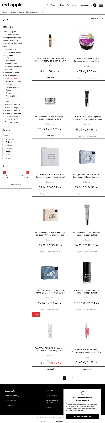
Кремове (9, 84)
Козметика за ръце (12, 107)
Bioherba (7, 142)
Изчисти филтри (16, 184)
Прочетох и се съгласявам (82, 417)
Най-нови (94, 18)
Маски (8, 93)
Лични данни (10, 404)
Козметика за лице (32, 12)
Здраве (5, 46)
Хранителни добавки (10, 34)
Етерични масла (11, 122)
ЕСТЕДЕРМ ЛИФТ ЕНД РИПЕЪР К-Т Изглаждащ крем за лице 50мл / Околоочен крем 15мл (50, 290)
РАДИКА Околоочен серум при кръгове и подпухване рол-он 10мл (50, 58)
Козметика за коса (12, 110)
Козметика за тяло (12, 105)
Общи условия (10, 399)
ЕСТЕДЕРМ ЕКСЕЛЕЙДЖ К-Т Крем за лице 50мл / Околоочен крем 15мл (50, 232)
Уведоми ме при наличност (50, 193)
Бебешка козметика (10, 40)
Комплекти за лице (13, 87)
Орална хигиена (11, 116)
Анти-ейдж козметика (13, 67)
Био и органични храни (11, 37)
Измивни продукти (13, 81)
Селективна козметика (11, 52)
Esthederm (8, 148)
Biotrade (7, 145)
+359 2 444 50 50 (52, 394)
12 (101, 18)
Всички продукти (9, 31)
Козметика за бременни (12, 43)
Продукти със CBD (12, 119)
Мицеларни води (12, 96)
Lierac (6, 155)
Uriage (6, 158)
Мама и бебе (10, 61)
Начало (4, 12)
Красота (21, 12)
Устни (8, 102)
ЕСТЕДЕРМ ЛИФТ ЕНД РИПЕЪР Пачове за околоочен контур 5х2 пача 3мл (50, 175)
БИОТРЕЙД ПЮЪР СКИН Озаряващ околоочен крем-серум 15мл (50, 348)
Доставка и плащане (13, 395)
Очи (7, 99)
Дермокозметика (9, 49)
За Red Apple (10, 390)
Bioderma (7, 139)
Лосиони (9, 90)
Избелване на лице (13, 75)
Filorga (6, 151)
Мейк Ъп (8, 69)
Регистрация (72, 5)
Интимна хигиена (12, 72)
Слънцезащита (8, 55)
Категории (13, 12)
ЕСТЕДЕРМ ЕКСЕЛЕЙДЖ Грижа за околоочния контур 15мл (50, 116)
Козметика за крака (13, 113)
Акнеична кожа (11, 64)
